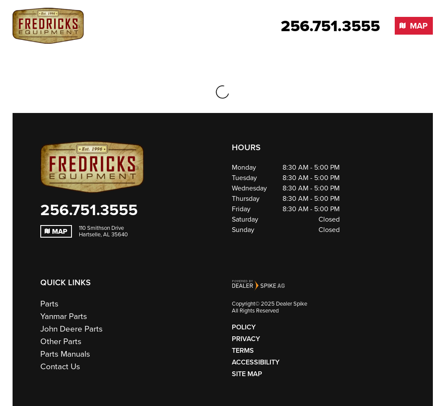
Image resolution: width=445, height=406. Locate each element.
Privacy (246, 339)
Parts (49, 303)
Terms (243, 350)
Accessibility (255, 362)
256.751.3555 (89, 209)
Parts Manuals (65, 354)
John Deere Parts (71, 328)
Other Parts (60, 341)
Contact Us (60, 366)
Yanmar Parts (63, 316)
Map (56, 231)
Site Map (247, 374)
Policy (244, 327)
